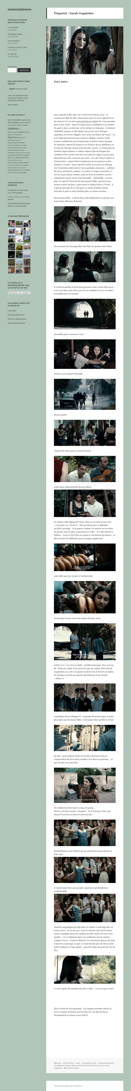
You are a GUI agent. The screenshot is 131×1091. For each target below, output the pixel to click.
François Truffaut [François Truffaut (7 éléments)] (13, 145)
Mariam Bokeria (71, 1065)
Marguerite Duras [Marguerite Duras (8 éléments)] (22, 158)
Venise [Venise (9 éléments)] (28, 170)
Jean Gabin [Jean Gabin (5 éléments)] (23, 147)
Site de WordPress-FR (16, 323)
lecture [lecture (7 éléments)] (18, 153)
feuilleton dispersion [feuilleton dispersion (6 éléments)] (14, 142)
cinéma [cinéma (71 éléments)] (13, 128)
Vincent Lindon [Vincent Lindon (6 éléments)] (12, 172)
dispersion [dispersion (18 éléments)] (13, 137)
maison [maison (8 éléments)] (26, 155)
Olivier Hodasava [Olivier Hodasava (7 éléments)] (13, 163)
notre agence (13, 104)
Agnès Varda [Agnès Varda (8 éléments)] (26, 120)
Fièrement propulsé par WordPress (68, 1086)
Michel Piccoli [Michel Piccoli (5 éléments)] (18, 160)
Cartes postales (14, 41)
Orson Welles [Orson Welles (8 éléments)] (23, 163)
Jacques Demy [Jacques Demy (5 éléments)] (23, 145)
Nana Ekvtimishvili (86, 1065)
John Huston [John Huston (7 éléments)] (12, 153)
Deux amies (61, 81)
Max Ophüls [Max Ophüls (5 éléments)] (11, 160)
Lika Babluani (59, 1065)
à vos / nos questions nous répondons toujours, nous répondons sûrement (18, 98)
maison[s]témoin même (86, 121)
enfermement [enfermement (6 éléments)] (12, 140)
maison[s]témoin (19, 9)
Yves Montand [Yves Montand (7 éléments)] (21, 173)
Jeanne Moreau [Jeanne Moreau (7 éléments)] (12, 150)
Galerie (58, 1063)
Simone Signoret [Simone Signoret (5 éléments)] (21, 167)
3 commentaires (72, 1068)
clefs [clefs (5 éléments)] (20, 129)
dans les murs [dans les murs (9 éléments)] (12, 132)
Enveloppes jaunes (15, 34)
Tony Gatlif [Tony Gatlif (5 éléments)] (22, 170)
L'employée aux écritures (18, 190)
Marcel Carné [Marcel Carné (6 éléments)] (12, 157)
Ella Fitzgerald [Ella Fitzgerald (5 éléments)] (22, 137)
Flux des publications (16, 315)
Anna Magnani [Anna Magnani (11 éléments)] (13, 122)
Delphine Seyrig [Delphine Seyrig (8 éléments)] (23, 132)
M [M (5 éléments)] (23, 155)
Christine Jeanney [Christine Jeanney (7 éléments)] (22, 125)
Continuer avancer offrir (17, 47)
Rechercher (12, 67)
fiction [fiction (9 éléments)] (22, 143)
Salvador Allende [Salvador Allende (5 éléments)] (12, 167)
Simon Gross (99, 1065)
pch (78, 1063)
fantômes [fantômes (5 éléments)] (18, 140)
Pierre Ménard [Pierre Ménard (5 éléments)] (12, 165)
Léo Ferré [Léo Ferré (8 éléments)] (18, 155)
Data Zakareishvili (107, 1063)
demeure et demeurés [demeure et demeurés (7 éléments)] (15, 135)
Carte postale (13, 27)
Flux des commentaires (17, 319)
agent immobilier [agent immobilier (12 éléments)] (15, 120)
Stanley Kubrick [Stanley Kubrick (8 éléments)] (13, 170)
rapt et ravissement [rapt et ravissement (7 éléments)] (22, 165)
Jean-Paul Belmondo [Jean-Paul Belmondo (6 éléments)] (14, 147)
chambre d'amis (90, 1063)
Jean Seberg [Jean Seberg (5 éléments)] (21, 150)
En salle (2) (12, 54)
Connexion (12, 311)
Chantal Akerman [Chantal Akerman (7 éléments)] (25, 122)
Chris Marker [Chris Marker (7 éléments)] (12, 125)
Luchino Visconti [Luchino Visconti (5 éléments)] (25, 152)
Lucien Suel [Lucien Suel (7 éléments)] (11, 155)
